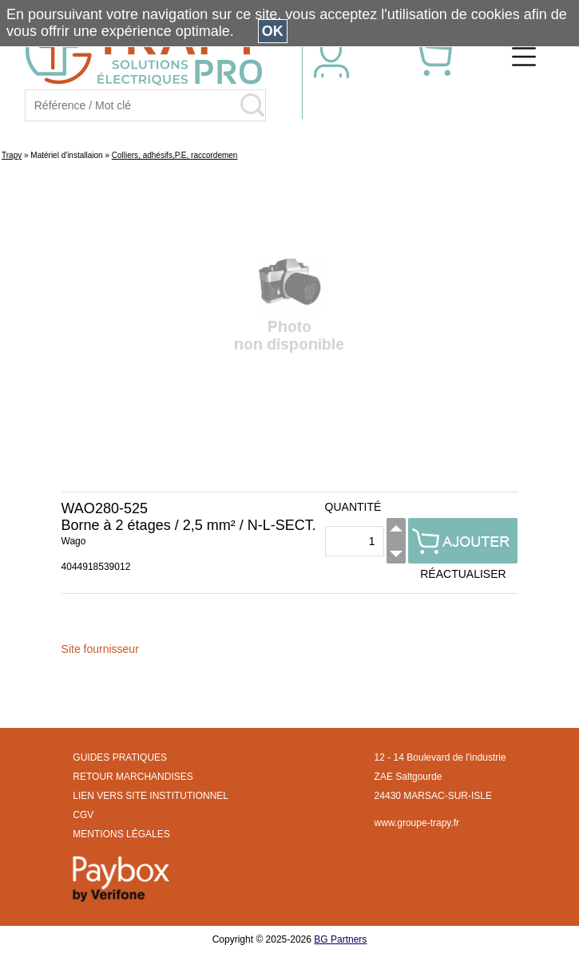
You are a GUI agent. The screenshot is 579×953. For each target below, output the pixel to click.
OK (273, 31)
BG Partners (340, 939)
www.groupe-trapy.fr (417, 822)
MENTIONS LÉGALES (121, 834)
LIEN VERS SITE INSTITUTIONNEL (150, 795)
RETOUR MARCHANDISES (132, 776)
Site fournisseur (100, 649)
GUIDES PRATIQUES (120, 757)
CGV (83, 815)
